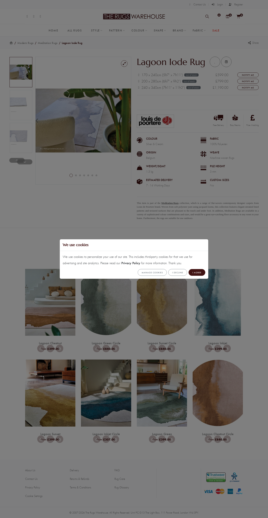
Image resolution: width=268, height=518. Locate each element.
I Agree (196, 272)
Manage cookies (152, 272)
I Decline (177, 272)
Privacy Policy (130, 262)
